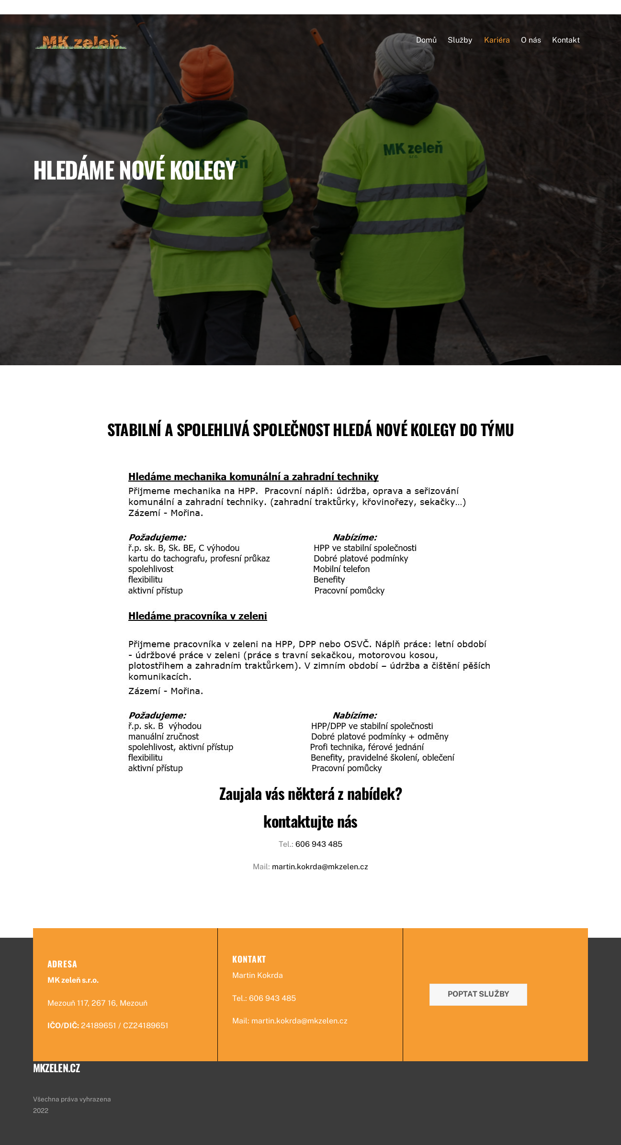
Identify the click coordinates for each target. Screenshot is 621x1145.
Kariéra (497, 40)
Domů (426, 40)
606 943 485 (318, 844)
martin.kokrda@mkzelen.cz (320, 866)
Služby (460, 40)
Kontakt (566, 40)
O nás (531, 40)
